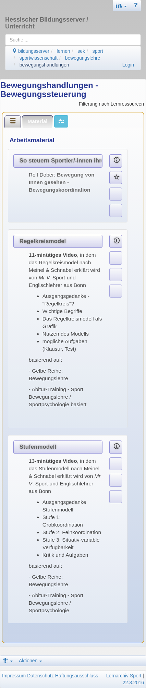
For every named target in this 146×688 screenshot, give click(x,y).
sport (98, 51)
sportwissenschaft (39, 58)
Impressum (14, 675)
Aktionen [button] (30, 660)
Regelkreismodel (43, 241)
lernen (63, 51)
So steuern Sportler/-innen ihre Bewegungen (61, 160)
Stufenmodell (38, 447)
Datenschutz (40, 675)
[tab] (12, 121)
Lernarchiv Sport (124, 675)
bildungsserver (30, 51)
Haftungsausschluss (76, 675)
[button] (121, 5)
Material (37, 121)
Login (128, 65)
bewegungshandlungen (44, 65)
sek (81, 51)
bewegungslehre (82, 58)
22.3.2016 (133, 682)
